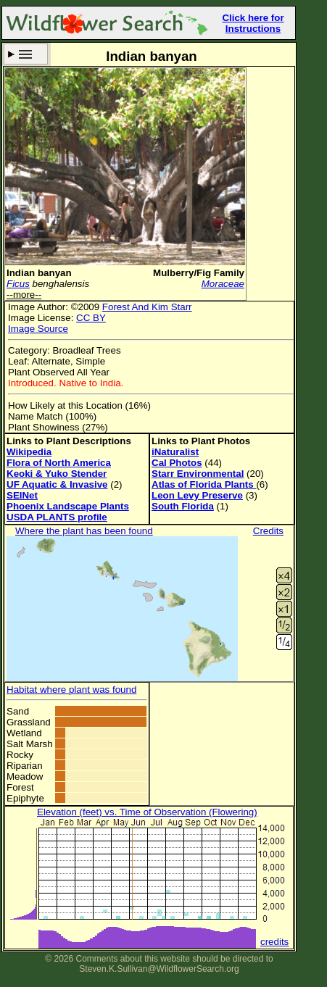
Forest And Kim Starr (147, 306)
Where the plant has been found (84, 530)
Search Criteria (26, 53)
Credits (268, 530)
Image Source (38, 328)
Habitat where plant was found (71, 689)
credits (274, 941)
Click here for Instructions (252, 23)
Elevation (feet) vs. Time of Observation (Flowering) (147, 812)
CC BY (91, 317)
